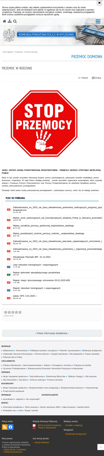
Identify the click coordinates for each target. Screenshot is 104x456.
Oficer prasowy (31, 407)
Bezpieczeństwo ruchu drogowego (44, 388)
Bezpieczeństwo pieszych (72, 388)
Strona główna (8, 52)
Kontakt (4, 402)
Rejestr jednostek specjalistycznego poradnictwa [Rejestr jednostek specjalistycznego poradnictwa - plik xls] (36, 272)
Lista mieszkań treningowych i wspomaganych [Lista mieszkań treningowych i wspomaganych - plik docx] (35, 265)
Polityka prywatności (13, 452)
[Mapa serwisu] (10, 21)
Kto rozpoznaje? (33, 399)
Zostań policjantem (50, 395)
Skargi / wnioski (31, 410)
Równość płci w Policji (12, 357)
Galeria (47, 365)
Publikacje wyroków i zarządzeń (43, 350)
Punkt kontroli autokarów (13, 391)
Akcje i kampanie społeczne (15, 376)
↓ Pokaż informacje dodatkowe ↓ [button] (52, 333)
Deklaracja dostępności (92, 350)
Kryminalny (6, 395)
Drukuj (96, 78)
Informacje (6, 346)
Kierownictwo (21, 350)
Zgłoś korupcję (68, 407)
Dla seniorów (91, 376)
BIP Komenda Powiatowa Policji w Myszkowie (49, 426)
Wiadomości (8, 350)
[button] (98, 21)
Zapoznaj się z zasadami (15, 449)
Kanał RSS (4, 427)
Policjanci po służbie (82, 365)
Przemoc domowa (31, 52)
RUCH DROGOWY (7, 383)
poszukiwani (8, 399)
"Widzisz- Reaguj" (75, 376)
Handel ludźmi (83, 407)
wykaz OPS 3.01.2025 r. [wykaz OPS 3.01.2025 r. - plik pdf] (25, 296)
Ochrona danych (41, 354)
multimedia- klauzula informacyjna (17, 354)
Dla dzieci (23, 380)
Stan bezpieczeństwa (32, 365)
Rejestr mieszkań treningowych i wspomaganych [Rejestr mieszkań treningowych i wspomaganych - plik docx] (36, 288)
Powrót (83, 78)
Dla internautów (9, 380)
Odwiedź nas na (10, 427)
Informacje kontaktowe (12, 407)
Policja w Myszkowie (12, 365)
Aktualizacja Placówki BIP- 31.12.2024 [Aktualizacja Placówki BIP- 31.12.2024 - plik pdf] (31, 257)
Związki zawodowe (59, 354)
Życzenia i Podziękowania (14, 368)
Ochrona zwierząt (37, 380)
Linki (20, 410)
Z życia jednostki (8, 361)
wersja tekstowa (41, 442)
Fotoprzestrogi (91, 388)
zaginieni (20, 399)
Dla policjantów (76, 354)
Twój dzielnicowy (36, 376)
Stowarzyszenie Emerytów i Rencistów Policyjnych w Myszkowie (55, 368)
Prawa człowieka (92, 354)
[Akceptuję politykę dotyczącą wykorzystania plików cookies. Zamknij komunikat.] (99, 2)
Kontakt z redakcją (73, 425)
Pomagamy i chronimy (61, 365)
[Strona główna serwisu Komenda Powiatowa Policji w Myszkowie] (4, 21)
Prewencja (19, 52)
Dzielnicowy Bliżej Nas (55, 376)
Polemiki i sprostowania (69, 350)
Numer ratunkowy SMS (50, 407)
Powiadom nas (9, 410)
